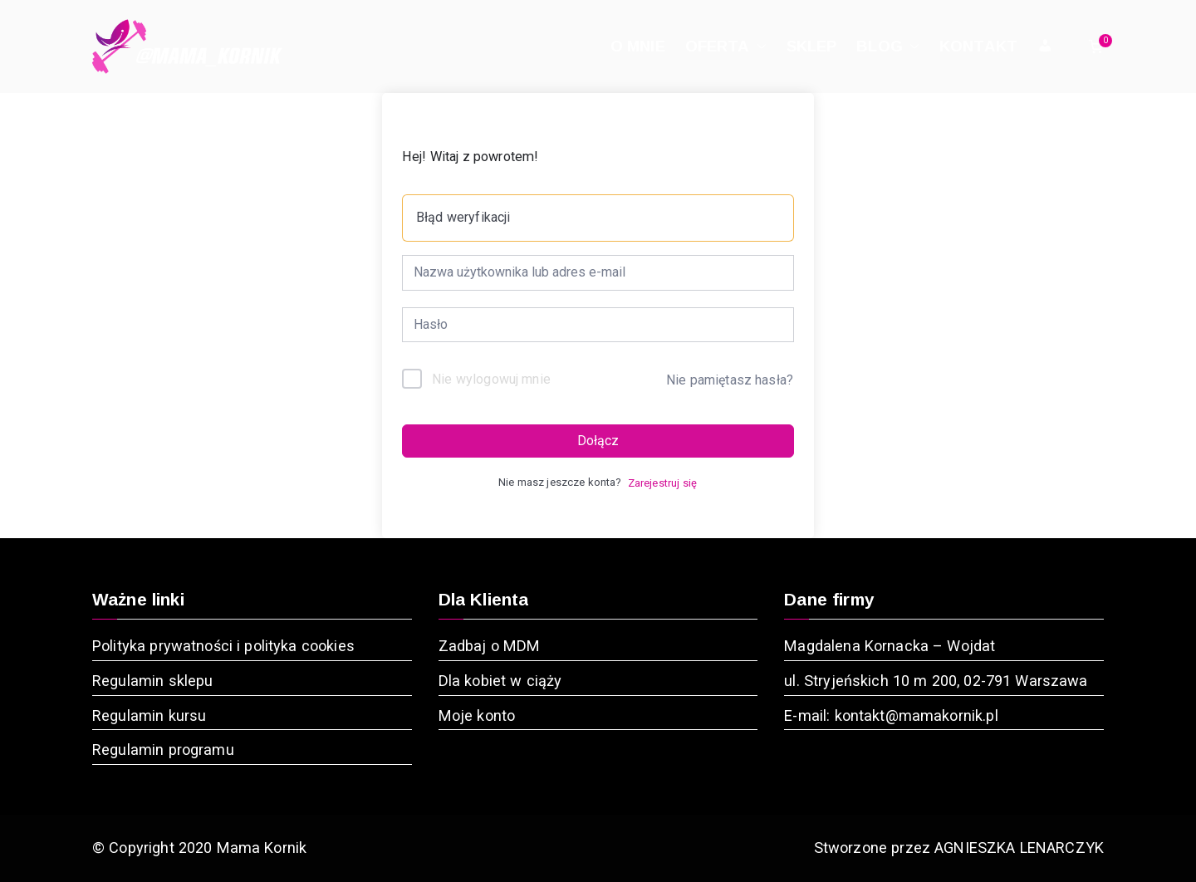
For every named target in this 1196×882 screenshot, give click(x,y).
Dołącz (598, 440)
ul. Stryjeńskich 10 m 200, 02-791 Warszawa (935, 680)
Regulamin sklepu (152, 680)
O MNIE (637, 46)
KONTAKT (978, 46)
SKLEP (812, 46)
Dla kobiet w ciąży (500, 680)
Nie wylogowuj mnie (491, 379)
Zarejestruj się (662, 483)
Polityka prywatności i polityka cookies (223, 645)
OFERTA (726, 46)
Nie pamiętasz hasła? (729, 380)
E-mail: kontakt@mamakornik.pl (890, 715)
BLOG (887, 46)
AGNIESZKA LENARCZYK (1019, 847)
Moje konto (477, 715)
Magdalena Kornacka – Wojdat (889, 645)
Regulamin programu (163, 749)
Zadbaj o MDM (490, 645)
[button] (758, 46)
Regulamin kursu (149, 715)
